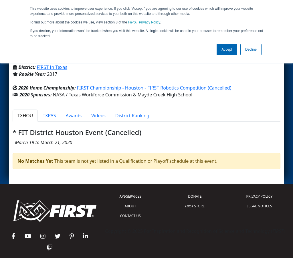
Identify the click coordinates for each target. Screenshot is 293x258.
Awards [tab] (74, 115)
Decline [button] (251, 49)
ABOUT (130, 206)
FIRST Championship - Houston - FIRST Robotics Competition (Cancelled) (154, 88)
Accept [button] (226, 49)
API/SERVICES (130, 196)
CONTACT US (130, 215)
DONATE (194, 196)
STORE (195, 206)
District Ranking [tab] (132, 115)
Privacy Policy (144, 22)
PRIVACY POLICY (259, 196)
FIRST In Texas (52, 67)
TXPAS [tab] (49, 115)
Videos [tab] (98, 115)
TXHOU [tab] (25, 115)
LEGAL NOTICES (259, 206)
